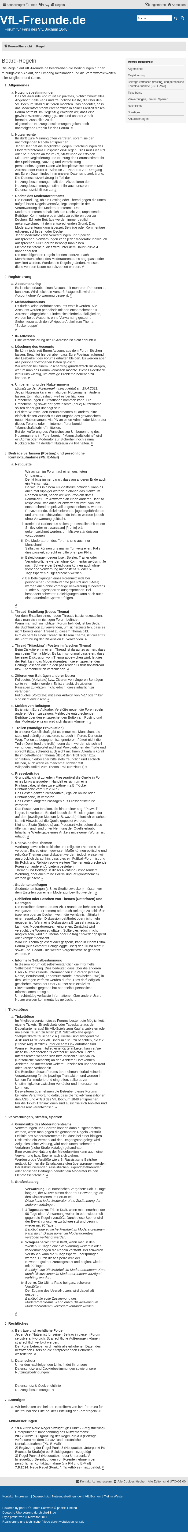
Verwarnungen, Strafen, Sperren (148, 99)
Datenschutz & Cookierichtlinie (38, 1385)
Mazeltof (34, 1517)
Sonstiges (134, 112)
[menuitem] (31, 4)
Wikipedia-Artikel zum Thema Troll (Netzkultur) (50, 767)
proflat (14, 1517)
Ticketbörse (135, 92)
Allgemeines (135, 69)
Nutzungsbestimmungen (33, 1390)
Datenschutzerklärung (86, 173)
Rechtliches (135, 105)
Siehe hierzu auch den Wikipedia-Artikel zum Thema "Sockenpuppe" (54, 323)
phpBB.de (49, 1512)
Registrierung (136, 75)
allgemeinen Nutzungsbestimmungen (43, 124)
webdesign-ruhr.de (72, 1521)
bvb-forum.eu (88, 1407)
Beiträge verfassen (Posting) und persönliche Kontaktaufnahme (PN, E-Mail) (156, 84)
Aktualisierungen (138, 119)
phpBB (23, 1508)
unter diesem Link (61, 1044)
